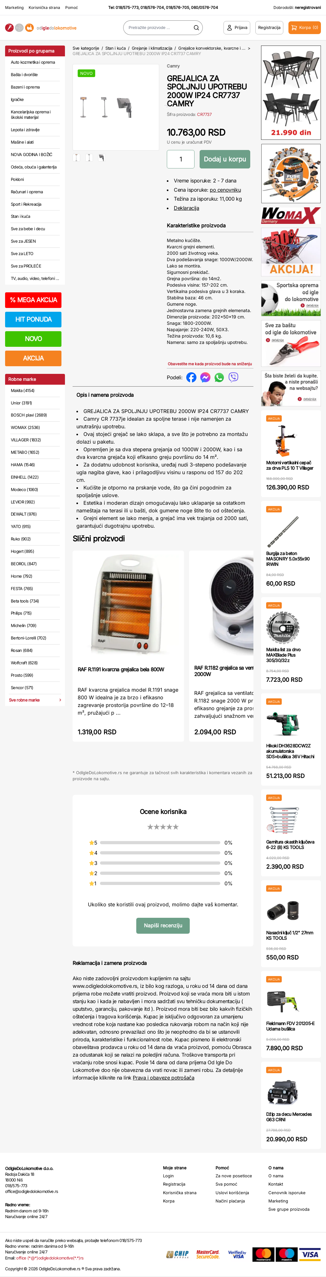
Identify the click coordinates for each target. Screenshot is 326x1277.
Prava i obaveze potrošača (163, 1077)
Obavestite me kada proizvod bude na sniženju (210, 363)
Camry (173, 65)
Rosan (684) (22, 650)
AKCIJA (33, 358)
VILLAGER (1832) (26, 439)
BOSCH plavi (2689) (29, 414)
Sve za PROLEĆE (26, 265)
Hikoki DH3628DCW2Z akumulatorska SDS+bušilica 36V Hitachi (290, 751)
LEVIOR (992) (23, 501)
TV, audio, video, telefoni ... (35, 278)
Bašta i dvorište (24, 74)
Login (168, 1175)
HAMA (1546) (23, 464)
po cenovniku (225, 190)
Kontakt (275, 1184)
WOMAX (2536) (25, 427)
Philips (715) (21, 613)
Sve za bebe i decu (28, 228)
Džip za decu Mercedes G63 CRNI (288, 1116)
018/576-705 (177, 7)
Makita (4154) (23, 390)
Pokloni (17, 179)
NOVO (33, 339)
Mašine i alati (22, 142)
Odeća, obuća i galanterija (33, 166)
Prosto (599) (22, 675)
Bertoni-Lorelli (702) (28, 637)
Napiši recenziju (163, 925)
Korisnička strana (44, 7)
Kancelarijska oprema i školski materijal (31, 114)
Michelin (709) (23, 625)
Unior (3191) (21, 402)
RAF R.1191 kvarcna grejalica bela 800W (121, 669)
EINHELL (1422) (25, 477)
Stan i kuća (20, 216)
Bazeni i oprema (25, 86)
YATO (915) (21, 526)
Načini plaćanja (230, 1200)
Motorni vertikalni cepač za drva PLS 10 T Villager (289, 465)
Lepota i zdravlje (25, 129)
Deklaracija (186, 208)
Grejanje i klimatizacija (152, 48)
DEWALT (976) (24, 514)
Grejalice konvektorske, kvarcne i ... (211, 48)
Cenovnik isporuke (287, 1192)
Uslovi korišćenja (232, 1192)
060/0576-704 (204, 7)
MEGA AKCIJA (33, 300)
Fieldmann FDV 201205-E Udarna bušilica (290, 1026)
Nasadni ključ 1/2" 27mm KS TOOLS (289, 935)
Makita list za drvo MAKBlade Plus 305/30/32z (283, 655)
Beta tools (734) (25, 600)
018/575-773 (127, 7)
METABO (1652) (25, 452)
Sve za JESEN (23, 241)
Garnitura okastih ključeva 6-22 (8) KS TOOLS (290, 844)
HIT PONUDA (33, 319)
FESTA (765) (22, 588)
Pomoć (71, 7)
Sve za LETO (22, 253)
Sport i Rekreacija (26, 204)
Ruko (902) (21, 538)
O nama (275, 1175)
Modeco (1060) (24, 489)
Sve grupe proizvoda (288, 1209)
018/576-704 (152, 7)
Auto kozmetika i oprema (33, 62)
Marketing (14, 7)
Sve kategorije (86, 48)
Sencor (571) (22, 687)
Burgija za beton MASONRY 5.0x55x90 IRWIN (287, 559)
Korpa (168, 1200)
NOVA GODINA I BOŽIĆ (32, 154)
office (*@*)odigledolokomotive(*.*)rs (49, 1257)
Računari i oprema (27, 191)
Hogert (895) (22, 551)
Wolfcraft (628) (24, 662)
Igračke (17, 99)
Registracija (174, 1184)
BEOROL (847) (24, 563)
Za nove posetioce (234, 1175)
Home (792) (21, 576)
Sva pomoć (226, 1184)
